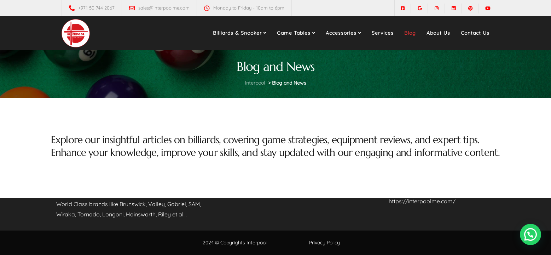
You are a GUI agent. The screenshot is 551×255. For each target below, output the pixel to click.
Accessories (341, 33)
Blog (410, 33)
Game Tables (294, 33)
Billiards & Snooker (237, 33)
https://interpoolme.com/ (422, 201)
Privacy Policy (324, 242)
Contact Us (475, 33)
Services (383, 33)
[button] (530, 234)
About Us (438, 33)
